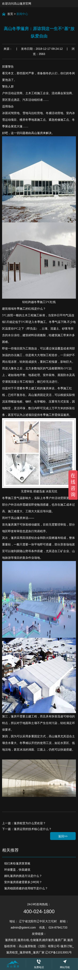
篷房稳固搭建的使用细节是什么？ (26, 888)
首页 (10, 14)
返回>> (62, 836)
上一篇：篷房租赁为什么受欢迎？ (24, 823)
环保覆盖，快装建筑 (17, 869)
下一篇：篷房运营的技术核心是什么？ (27, 829)
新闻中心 (22, 14)
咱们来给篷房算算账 (17, 863)
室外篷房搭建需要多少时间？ (23, 882)
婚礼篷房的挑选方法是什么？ (23, 876)
